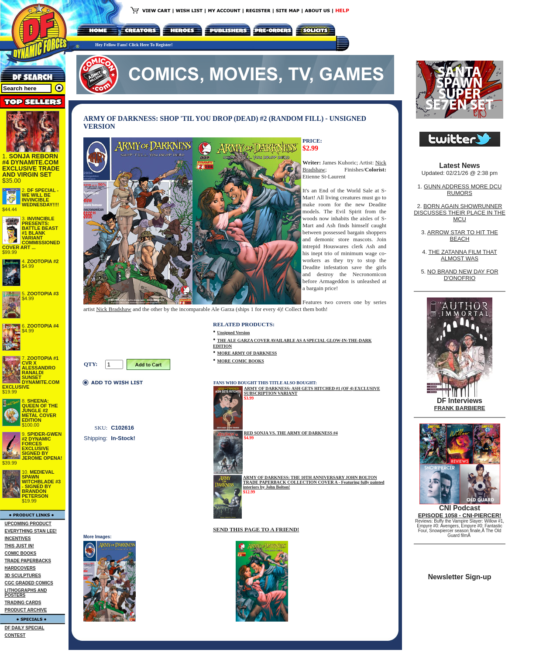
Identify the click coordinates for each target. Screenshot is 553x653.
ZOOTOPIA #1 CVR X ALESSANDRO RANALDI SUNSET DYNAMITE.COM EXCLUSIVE (30, 373)
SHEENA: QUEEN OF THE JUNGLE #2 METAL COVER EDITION (40, 410)
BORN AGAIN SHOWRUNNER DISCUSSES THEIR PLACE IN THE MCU (459, 212)
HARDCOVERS (20, 568)
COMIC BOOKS (21, 553)
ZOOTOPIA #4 (42, 325)
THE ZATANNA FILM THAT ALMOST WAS (463, 255)
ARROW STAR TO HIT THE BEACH (462, 235)
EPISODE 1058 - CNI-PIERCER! (459, 515)
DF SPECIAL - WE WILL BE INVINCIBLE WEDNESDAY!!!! (40, 197)
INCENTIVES (18, 538)
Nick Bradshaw (113, 309)
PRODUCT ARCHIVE (26, 610)
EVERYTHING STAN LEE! (31, 531)
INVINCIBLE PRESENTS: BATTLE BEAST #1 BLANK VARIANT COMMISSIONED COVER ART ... (31, 233)
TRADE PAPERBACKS (28, 560)
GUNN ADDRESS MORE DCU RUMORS (462, 189)
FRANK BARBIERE (459, 408)
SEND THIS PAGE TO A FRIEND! (256, 529)
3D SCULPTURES (23, 575)
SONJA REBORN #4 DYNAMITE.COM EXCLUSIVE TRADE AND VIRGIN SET (30, 165)
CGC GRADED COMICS (29, 583)
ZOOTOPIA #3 (42, 293)
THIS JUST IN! (19, 546)
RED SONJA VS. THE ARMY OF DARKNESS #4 (291, 433)
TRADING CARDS (23, 602)
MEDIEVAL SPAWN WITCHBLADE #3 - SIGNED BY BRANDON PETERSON (41, 484)
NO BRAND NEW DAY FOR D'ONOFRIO (462, 274)
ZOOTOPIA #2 (42, 261)
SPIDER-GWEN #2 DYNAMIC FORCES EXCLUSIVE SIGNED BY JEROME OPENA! (42, 446)
